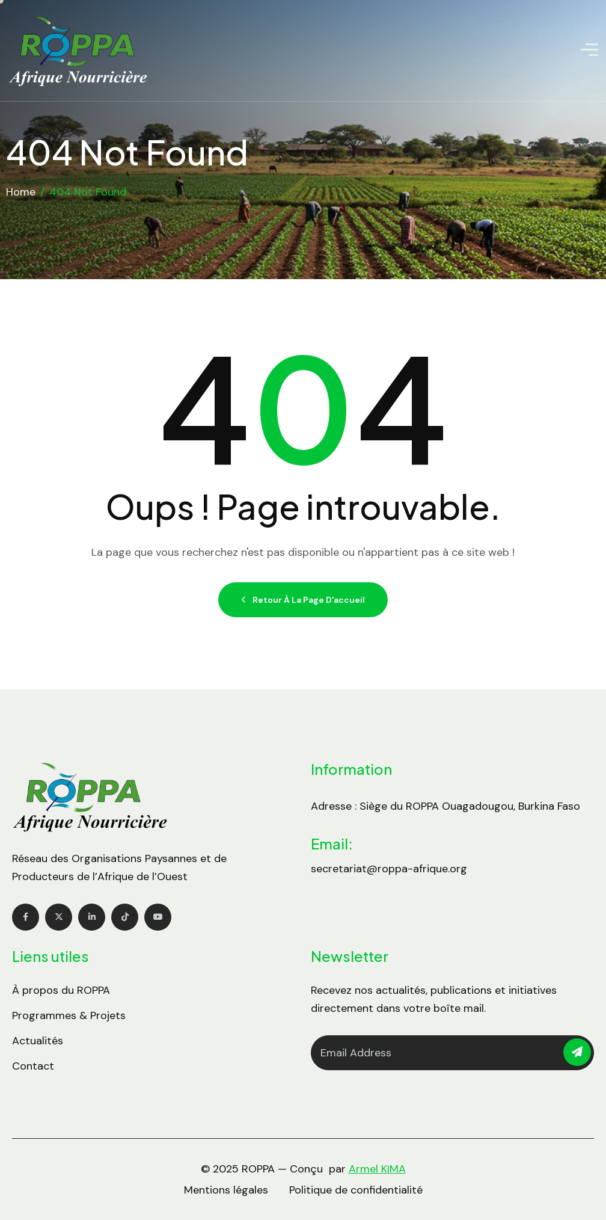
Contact (33, 1066)
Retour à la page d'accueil (303, 599)
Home (20, 192)
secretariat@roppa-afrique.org (389, 868)
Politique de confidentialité (356, 1190)
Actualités (37, 1041)
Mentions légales (226, 1190)
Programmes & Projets (69, 1015)
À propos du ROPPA (61, 990)
